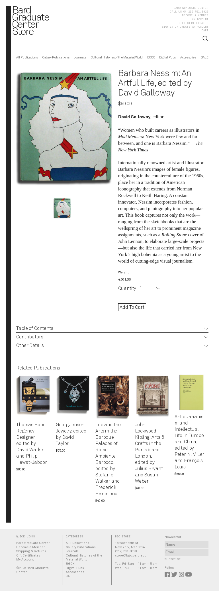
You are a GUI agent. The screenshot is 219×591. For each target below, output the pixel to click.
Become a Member (195, 15)
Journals (80, 57)
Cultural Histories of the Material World (117, 57)
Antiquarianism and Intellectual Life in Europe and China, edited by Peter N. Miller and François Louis (189, 442)
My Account (200, 19)
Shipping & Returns (31, 551)
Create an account (194, 27)
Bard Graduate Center (191, 8)
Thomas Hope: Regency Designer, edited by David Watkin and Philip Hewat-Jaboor (31, 444)
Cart (205, 30)
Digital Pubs (167, 57)
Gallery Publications (55, 57)
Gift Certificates (193, 23)
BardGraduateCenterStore (30, 21)
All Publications (27, 57)
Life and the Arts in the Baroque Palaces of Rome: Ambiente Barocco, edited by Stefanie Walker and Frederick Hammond (108, 459)
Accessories (188, 57)
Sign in (167, 27)
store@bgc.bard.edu (130, 555)
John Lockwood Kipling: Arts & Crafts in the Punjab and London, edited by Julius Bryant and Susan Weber (150, 453)
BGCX (151, 57)
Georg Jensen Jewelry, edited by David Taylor (71, 434)
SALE (204, 57)
